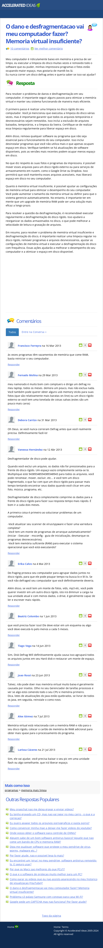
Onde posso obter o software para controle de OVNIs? (43, 833)
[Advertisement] (38, 284)
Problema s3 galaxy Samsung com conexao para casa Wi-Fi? (46, 897)
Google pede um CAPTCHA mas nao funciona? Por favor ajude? (48, 901)
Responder (14, 364)
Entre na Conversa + (34, 332)
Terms (65, 927)
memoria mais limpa (34, 790)
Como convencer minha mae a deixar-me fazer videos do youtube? (51, 828)
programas (11, 790)
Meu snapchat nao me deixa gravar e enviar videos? (42, 809)
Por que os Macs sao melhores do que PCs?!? (37, 869)
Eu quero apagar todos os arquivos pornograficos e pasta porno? (49, 823)
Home (57, 927)
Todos (12, 332)
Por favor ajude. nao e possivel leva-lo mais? (37, 855)
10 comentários (19, 48)
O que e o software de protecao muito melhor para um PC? (46, 874)
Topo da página (51, 915)
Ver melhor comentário (48, 48)
